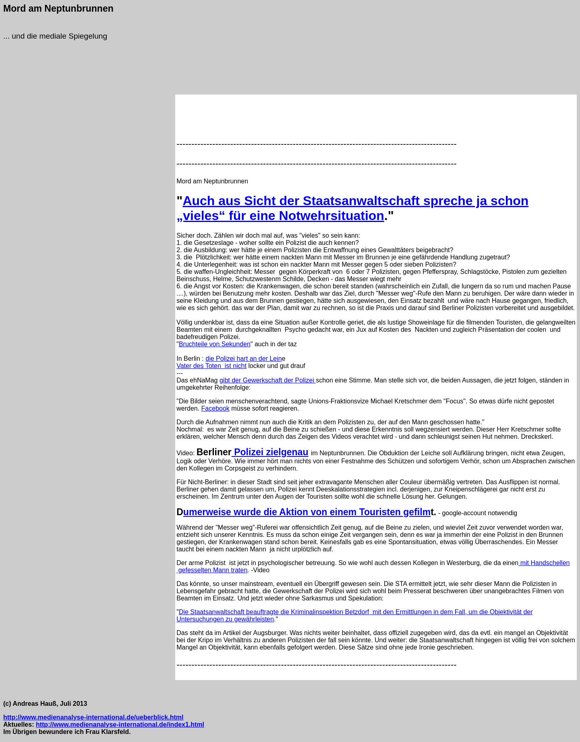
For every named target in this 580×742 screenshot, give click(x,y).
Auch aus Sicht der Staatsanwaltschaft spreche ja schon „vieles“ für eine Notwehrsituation (352, 208)
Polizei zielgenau (270, 452)
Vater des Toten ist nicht (211, 365)
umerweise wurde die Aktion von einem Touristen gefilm (307, 512)
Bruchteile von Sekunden (215, 344)
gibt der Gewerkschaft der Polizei (268, 380)
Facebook (215, 408)
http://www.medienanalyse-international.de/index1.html (120, 724)
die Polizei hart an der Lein (243, 358)
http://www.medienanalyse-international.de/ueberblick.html (93, 717)
